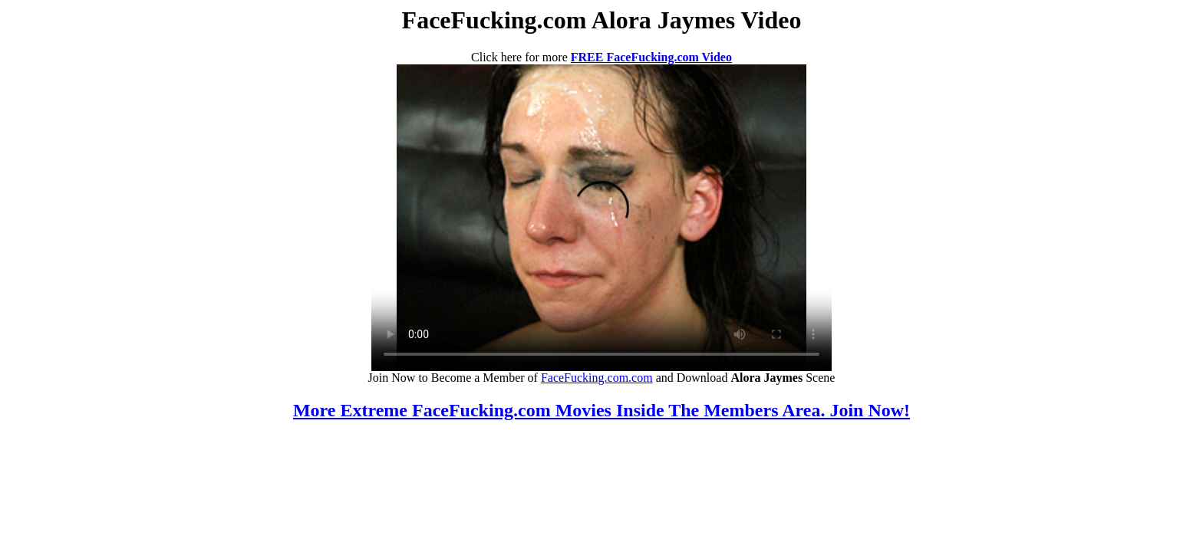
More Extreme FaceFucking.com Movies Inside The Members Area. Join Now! (601, 410)
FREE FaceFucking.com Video (651, 57)
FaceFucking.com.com (597, 377)
